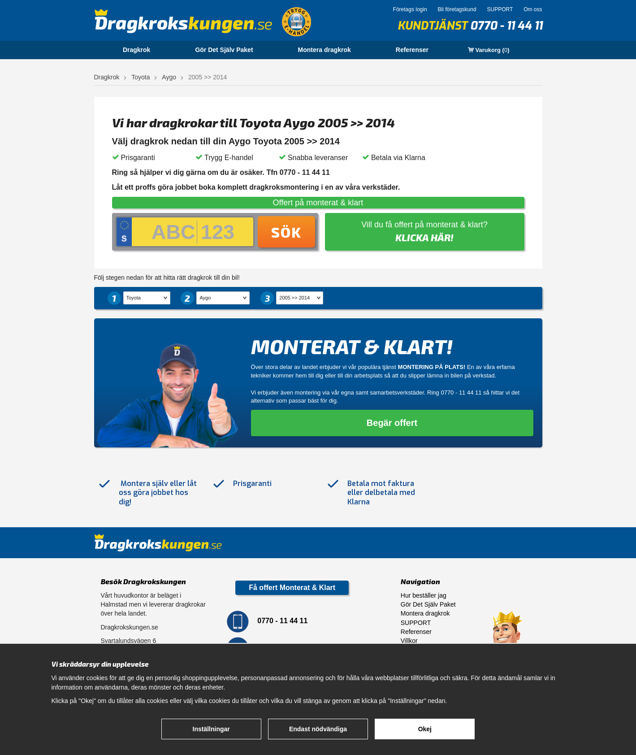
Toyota (140, 77)
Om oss (533, 9)
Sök (286, 231)
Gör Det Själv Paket (224, 49)
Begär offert (392, 423)
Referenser (412, 49)
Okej (425, 729)
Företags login (410, 9)
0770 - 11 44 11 (506, 25)
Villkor (409, 640)
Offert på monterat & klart (318, 202)
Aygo (169, 77)
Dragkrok (136, 49)
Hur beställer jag (423, 595)
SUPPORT (500, 9)
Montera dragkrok (324, 49)
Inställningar (211, 729)
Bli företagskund (457, 9)
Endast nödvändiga (318, 729)
